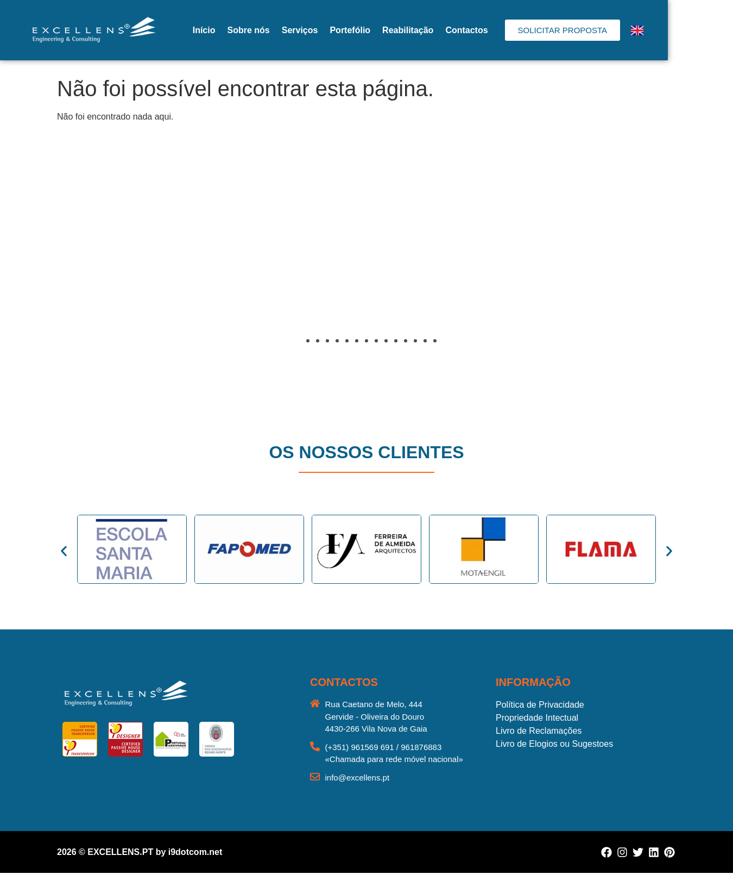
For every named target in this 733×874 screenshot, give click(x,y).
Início (236, 30)
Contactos (499, 30)
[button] (67, 264)
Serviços (332, 30)
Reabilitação (440, 30)
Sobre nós (281, 30)
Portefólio (382, 30)
